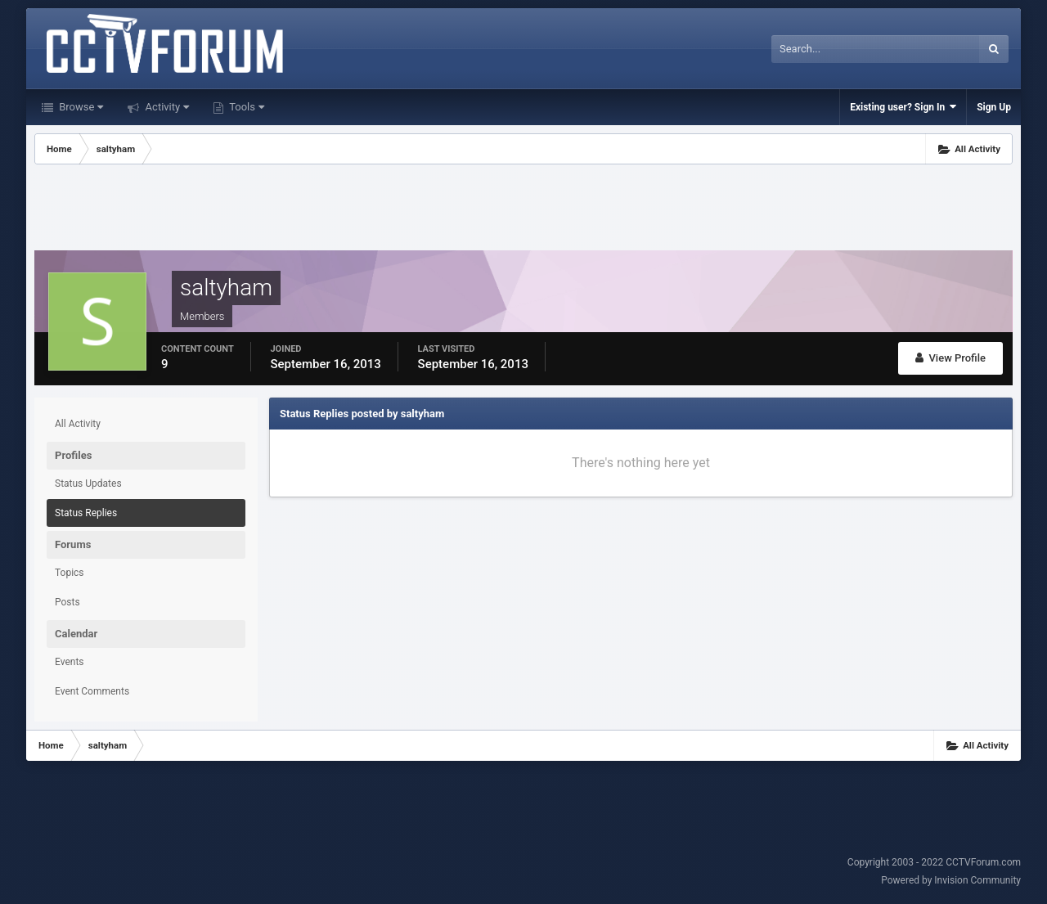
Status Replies (86, 513)
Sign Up (994, 107)
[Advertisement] (523, 209)
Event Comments (92, 691)
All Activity (78, 424)
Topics (69, 572)
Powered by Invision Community (951, 880)
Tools (245, 107)
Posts (67, 602)
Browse (79, 107)
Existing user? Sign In (903, 107)
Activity (165, 107)
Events (69, 662)
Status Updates (88, 483)
